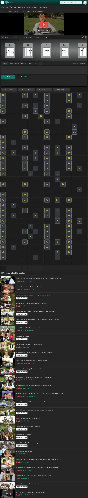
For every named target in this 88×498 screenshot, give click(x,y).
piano (11, 63)
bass (36, 63)
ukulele (17, 63)
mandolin (23, 63)
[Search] (80, 2)
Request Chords (21, 298)
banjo (29, 63)
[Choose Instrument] (40, 63)
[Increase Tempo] (16, 37)
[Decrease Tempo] (2, 37)
